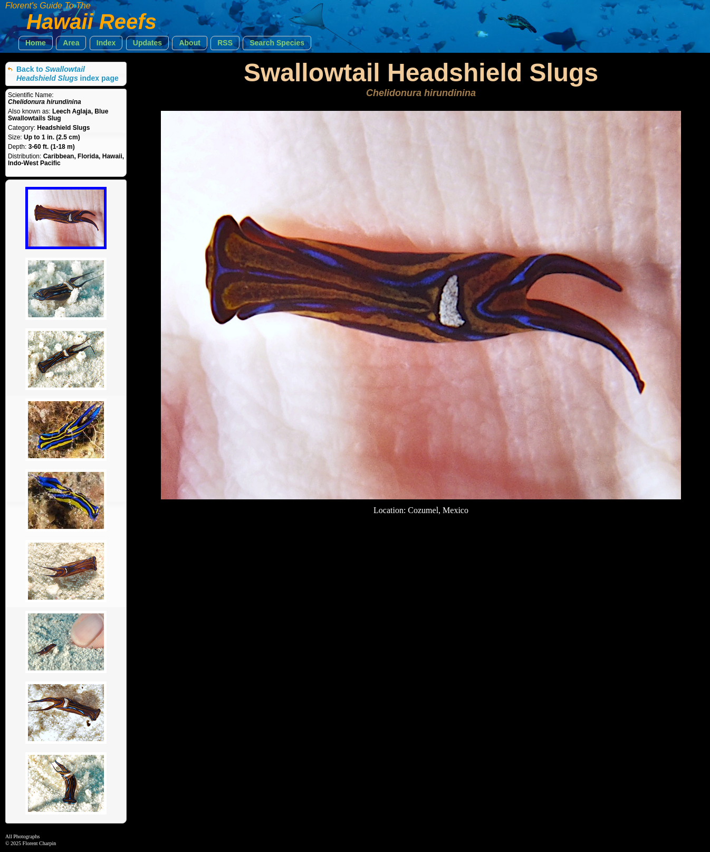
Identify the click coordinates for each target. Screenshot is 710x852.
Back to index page (67, 73)
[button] (35, 43)
